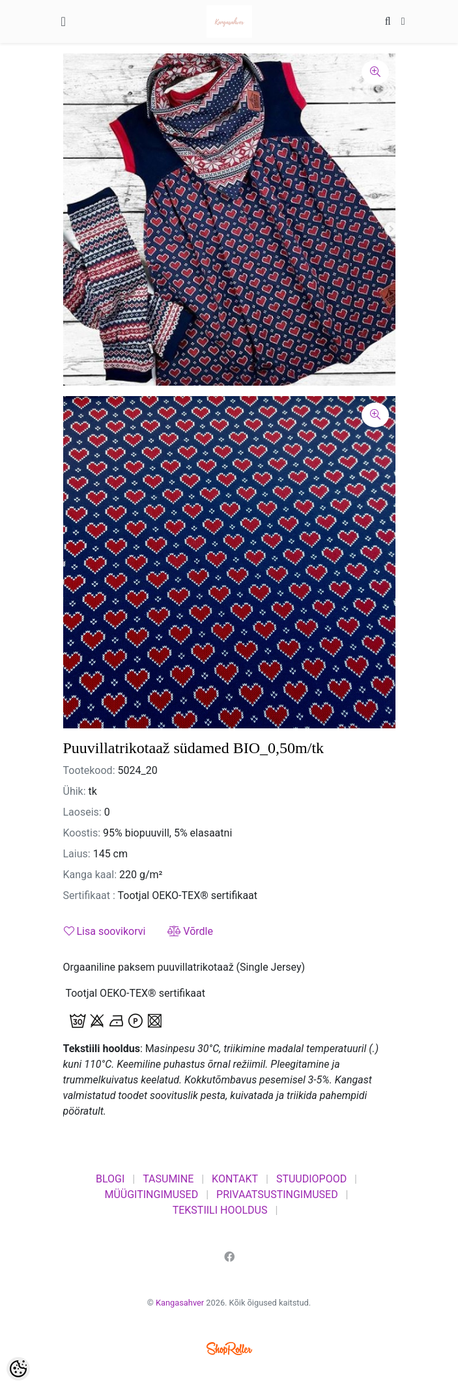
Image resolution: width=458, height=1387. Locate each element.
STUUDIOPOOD (311, 1179)
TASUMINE (168, 1179)
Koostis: (82, 833)
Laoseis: (82, 812)
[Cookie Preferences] (18, 1368)
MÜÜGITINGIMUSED (151, 1194)
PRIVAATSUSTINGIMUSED (277, 1194)
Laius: (77, 854)
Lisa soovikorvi (105, 931)
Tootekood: (89, 770)
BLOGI (110, 1179)
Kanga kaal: (90, 874)
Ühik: (74, 791)
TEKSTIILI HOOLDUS (220, 1210)
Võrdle (190, 931)
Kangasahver (180, 1303)
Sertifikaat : (89, 895)
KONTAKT (235, 1179)
